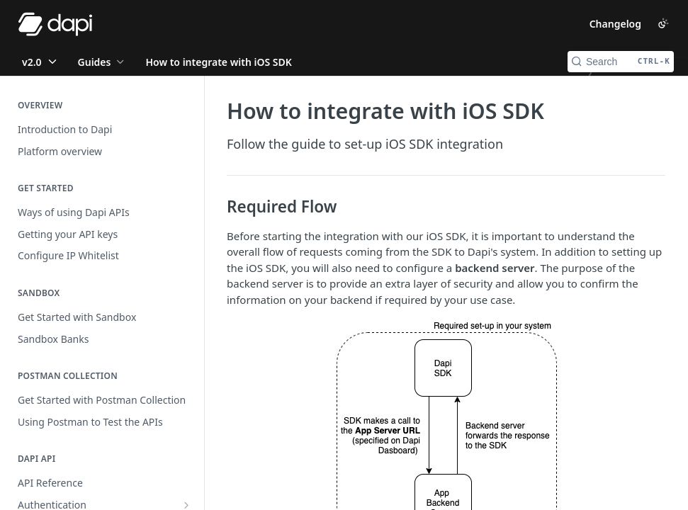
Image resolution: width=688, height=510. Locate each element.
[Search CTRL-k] (621, 61)
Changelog (615, 23)
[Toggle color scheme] (663, 23)
